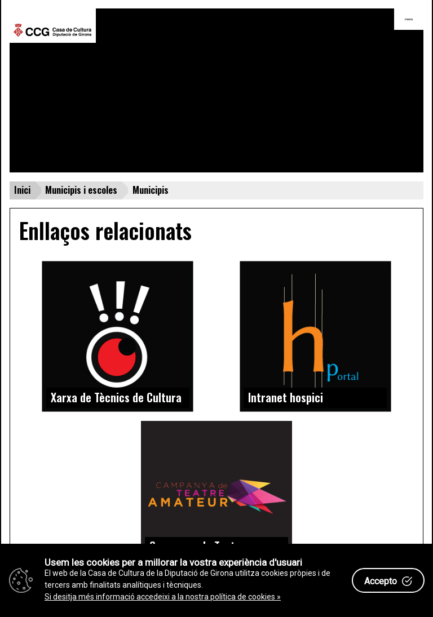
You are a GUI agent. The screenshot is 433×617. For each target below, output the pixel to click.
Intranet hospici (285, 397)
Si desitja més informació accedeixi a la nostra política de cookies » (163, 596)
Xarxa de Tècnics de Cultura (116, 397)
